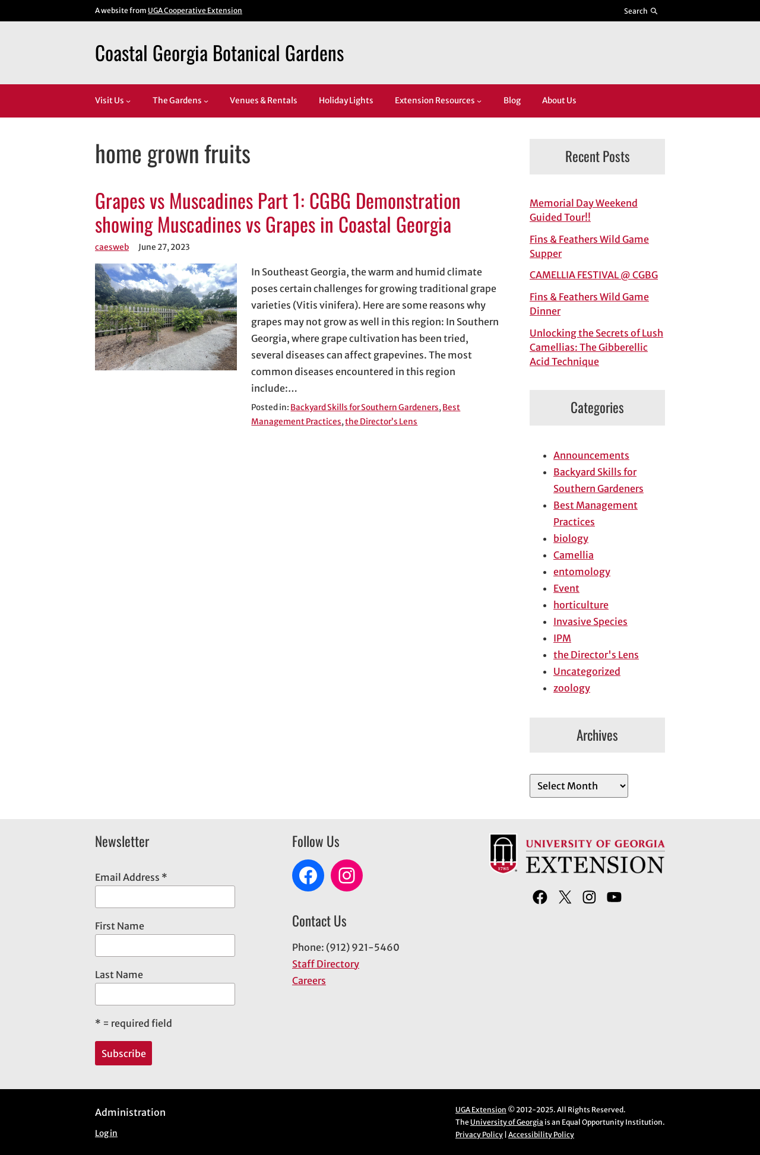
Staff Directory (325, 964)
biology (570, 538)
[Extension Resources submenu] (479, 101)
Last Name (119, 975)
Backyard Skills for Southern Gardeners (364, 407)
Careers (309, 980)
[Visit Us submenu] (128, 101)
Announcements (591, 455)
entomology (581, 572)
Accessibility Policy (541, 1134)
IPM (562, 638)
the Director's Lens (596, 655)
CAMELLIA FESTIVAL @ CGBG (594, 275)
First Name (119, 926)
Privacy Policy (479, 1134)
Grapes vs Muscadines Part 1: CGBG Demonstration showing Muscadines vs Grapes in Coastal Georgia (278, 212)
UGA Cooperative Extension (195, 10)
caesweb (112, 247)
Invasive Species (590, 621)
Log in (106, 1133)
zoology (571, 688)
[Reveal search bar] (641, 10)
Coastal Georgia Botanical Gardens (219, 52)
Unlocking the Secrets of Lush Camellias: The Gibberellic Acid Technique (596, 347)
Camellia (573, 555)
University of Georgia (506, 1122)
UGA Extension (480, 1109)
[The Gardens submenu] (206, 101)
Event (566, 588)
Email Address (131, 877)
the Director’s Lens (381, 422)
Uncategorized (586, 671)
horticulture (581, 605)
